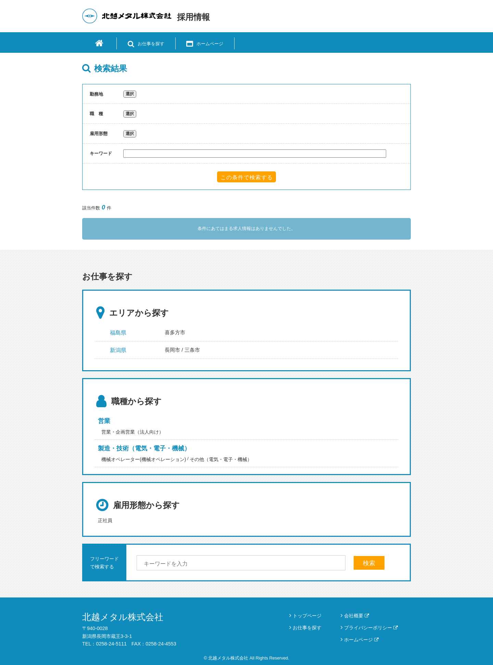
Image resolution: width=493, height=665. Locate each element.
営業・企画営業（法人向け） (132, 432)
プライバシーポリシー (371, 627)
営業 (104, 421)
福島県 (118, 333)
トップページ (307, 615)
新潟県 (118, 350)
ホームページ (361, 639)
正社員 (105, 520)
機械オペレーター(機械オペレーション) (143, 459)
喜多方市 (175, 332)
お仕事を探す (307, 627)
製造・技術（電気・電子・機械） (144, 448)
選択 (130, 94)
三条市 (192, 350)
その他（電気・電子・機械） (221, 459)
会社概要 (356, 615)
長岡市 (172, 350)
